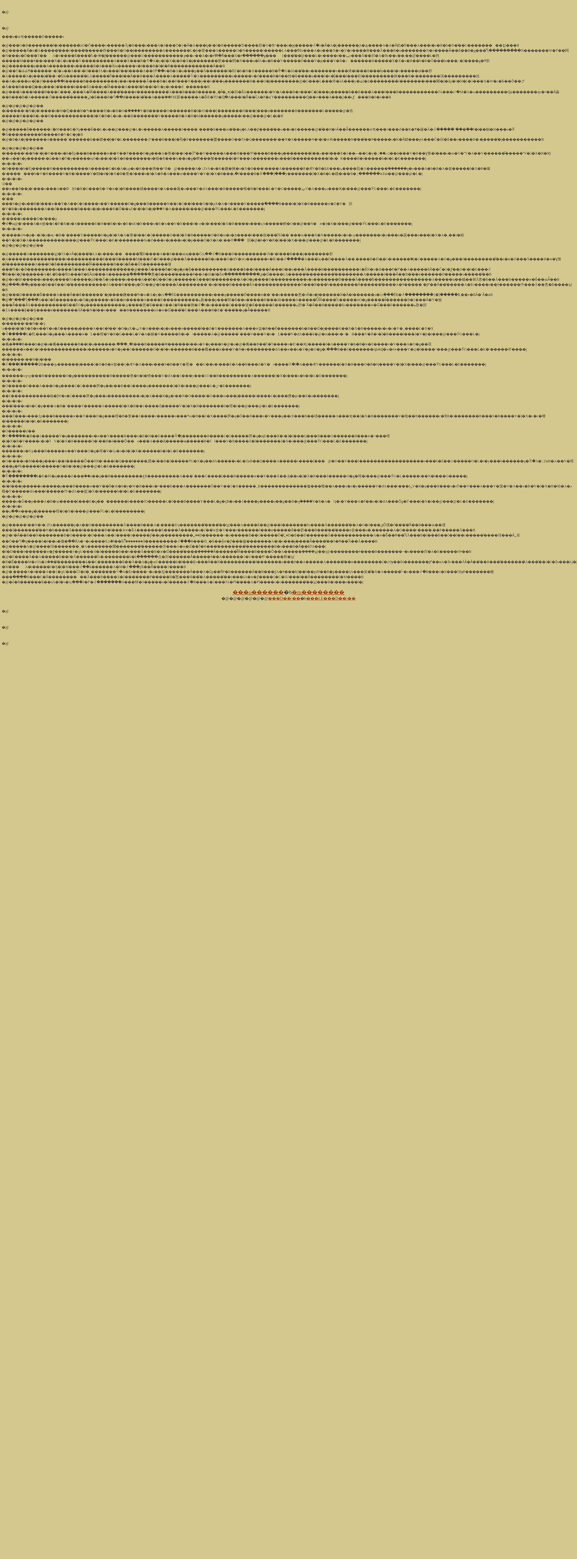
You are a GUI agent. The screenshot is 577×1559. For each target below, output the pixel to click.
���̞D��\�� (284, 598)
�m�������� (318, 592)
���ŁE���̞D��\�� (331, 598)
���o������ (258, 592)
